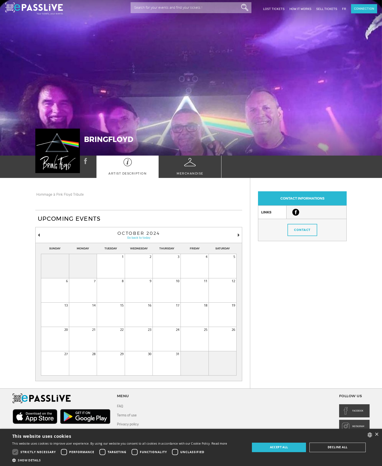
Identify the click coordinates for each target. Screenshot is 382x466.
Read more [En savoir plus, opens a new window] (219, 443)
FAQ (120, 406)
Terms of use (127, 415)
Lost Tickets (274, 9)
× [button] (376, 434)
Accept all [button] (279, 447)
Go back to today (139, 237)
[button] (119, 460)
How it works (300, 9)
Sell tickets (326, 9)
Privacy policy (128, 424)
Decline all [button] (337, 447)
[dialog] (191, 447)
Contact (302, 230)
